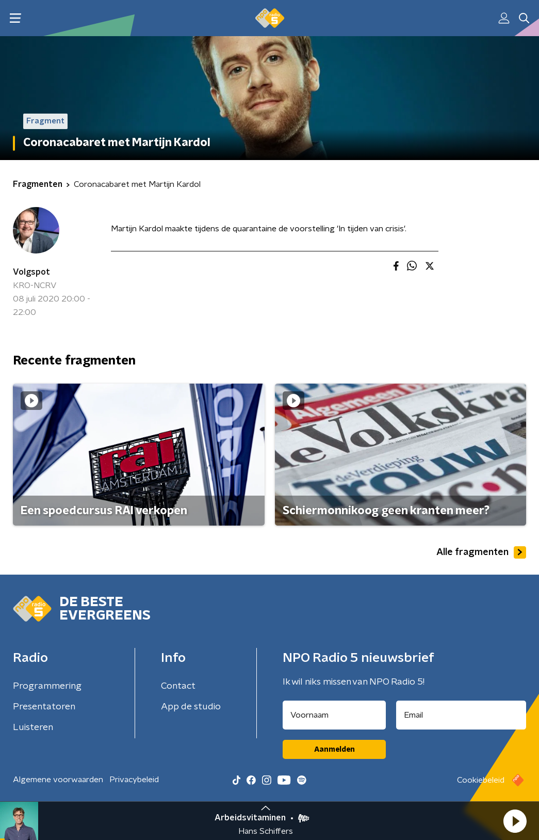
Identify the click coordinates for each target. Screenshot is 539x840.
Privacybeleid (134, 779)
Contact (178, 686)
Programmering (47, 686)
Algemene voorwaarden (58, 779)
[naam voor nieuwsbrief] (334, 715)
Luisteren (33, 727)
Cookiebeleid (480, 780)
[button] (514, 820)
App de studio (191, 706)
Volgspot (31, 272)
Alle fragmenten (481, 552)
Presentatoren (44, 706)
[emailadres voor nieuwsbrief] (461, 715)
